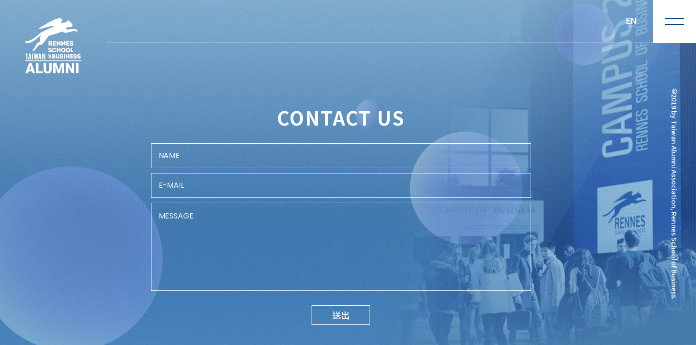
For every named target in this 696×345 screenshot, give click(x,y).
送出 (340, 315)
